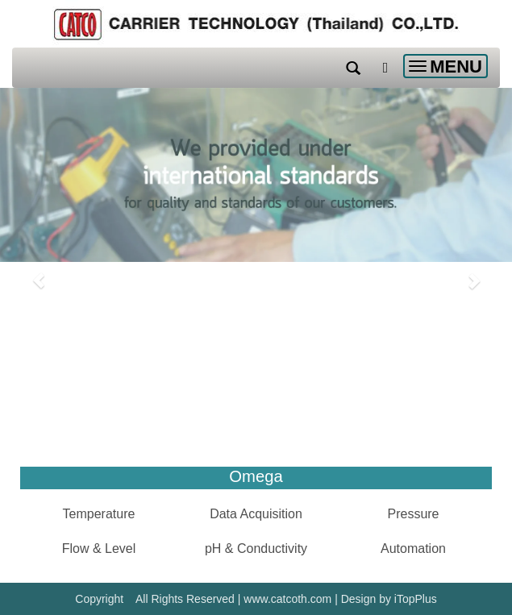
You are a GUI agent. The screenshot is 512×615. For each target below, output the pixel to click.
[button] (38, 273)
